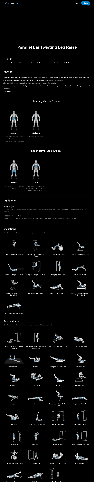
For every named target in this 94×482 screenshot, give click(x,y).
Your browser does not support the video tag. (47, 26)
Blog (77, 3)
